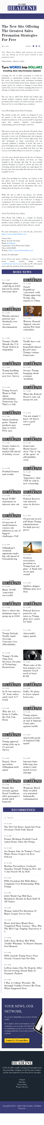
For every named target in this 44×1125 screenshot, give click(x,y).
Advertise (22, 1082)
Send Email (11, 243)
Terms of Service (22, 1087)
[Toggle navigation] (4, 16)
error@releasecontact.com (11, 264)
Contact (22, 1080)
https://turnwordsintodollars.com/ (14, 234)
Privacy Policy (22, 1084)
